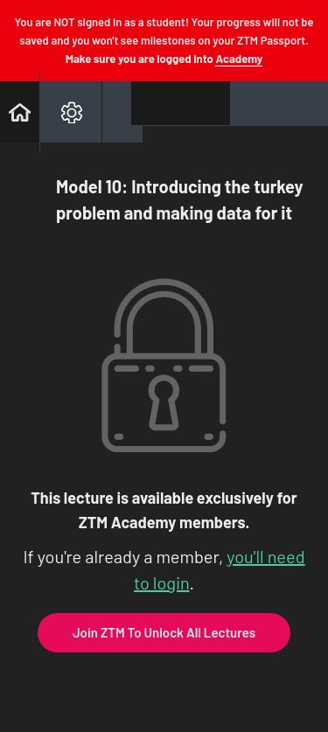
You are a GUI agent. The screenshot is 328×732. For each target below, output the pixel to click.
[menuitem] (70, 112)
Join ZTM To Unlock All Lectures (164, 632)
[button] (19, 112)
